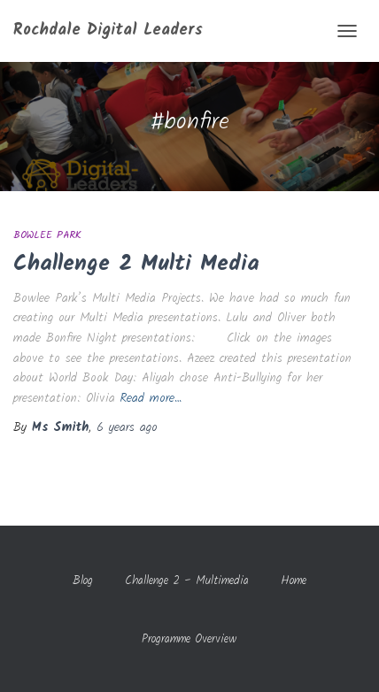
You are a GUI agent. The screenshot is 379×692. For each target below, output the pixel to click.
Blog (83, 581)
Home (293, 581)
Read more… (151, 398)
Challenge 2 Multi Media (136, 263)
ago (127, 427)
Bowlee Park (47, 235)
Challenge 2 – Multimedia (187, 581)
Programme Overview (189, 639)
